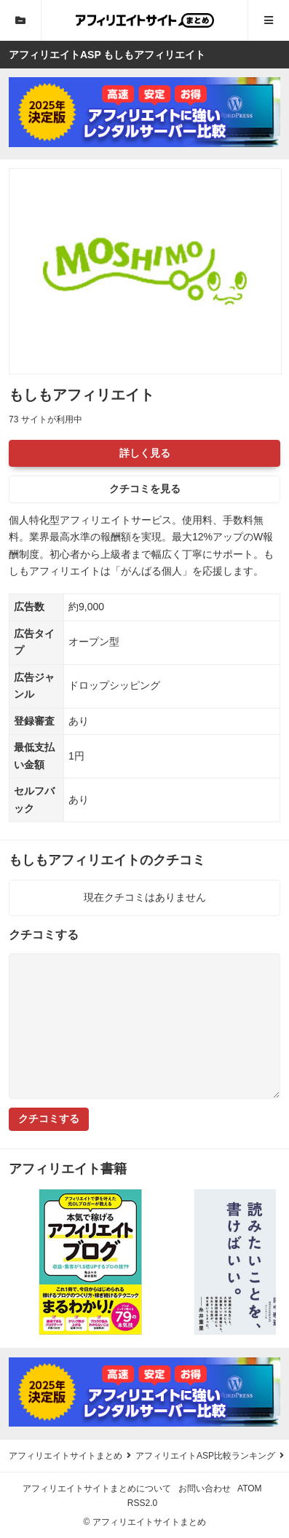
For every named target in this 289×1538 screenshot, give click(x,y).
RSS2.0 (142, 1503)
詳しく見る (144, 453)
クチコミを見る (145, 488)
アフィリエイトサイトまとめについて (97, 1488)
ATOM (249, 1488)
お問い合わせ (204, 1488)
